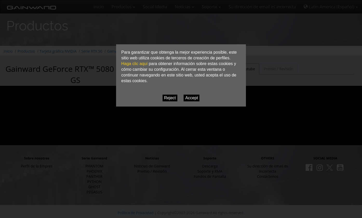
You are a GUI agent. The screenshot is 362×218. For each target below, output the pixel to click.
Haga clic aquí (134, 63)
